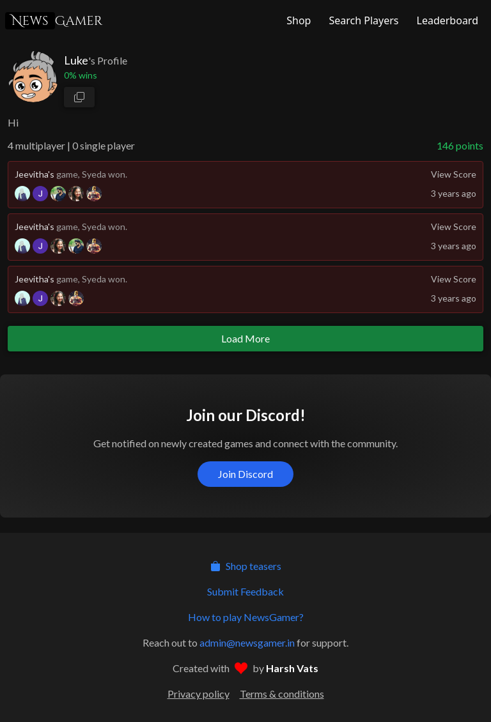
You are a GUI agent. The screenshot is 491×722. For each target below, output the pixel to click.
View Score (453, 174)
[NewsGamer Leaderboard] (446, 20)
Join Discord (245, 474)
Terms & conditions (282, 693)
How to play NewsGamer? (246, 617)
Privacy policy (199, 693)
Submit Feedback (245, 591)
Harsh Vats (292, 668)
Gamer (53, 20)
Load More (245, 338)
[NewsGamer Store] (297, 20)
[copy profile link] (79, 97)
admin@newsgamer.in (247, 642)
